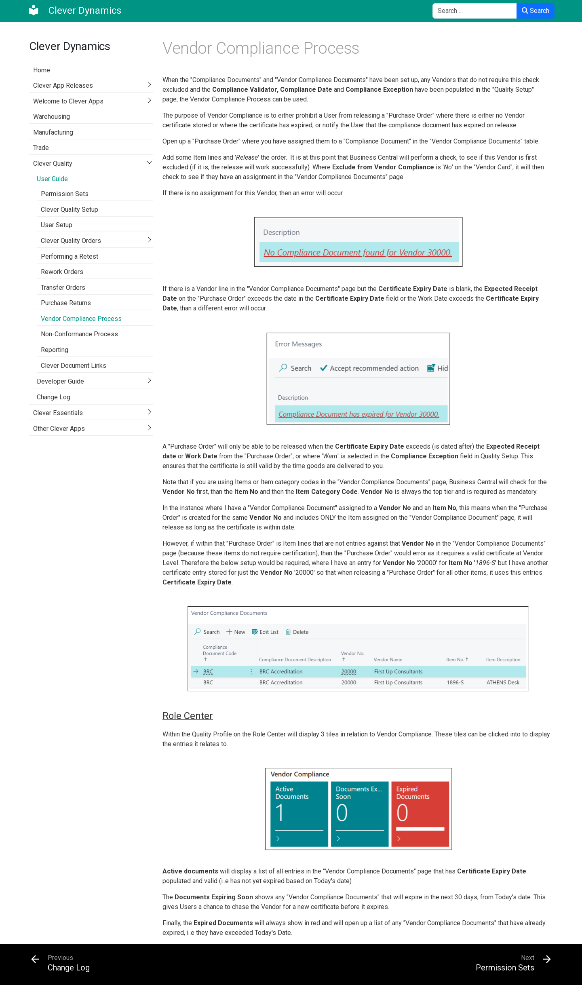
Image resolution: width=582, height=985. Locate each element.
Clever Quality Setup (69, 209)
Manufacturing (53, 132)
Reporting (54, 350)
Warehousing (51, 116)
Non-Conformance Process (79, 334)
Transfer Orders (63, 287)
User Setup (56, 225)
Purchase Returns (66, 303)
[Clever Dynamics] (74, 10)
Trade (41, 148)
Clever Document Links (73, 365)
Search (535, 11)
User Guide (52, 179)
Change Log (53, 397)
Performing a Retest (69, 256)
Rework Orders (62, 272)
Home (41, 70)
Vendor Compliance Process (81, 319)
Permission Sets (65, 194)
